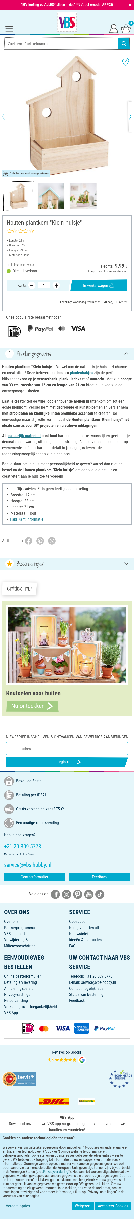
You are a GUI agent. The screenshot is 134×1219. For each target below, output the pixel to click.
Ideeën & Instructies (85, 939)
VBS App (11, 1012)
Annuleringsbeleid (19, 988)
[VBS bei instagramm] (66, 894)
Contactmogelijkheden (87, 988)
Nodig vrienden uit (84, 927)
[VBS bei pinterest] (78, 894)
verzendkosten (118, 271)
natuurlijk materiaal (24, 435)
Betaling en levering (20, 982)
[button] (7, 116)
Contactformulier (34, 877)
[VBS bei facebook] (55, 894)
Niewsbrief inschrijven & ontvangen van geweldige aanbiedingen (67, 737)
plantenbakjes (81, 372)
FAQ (72, 945)
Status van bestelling (86, 994)
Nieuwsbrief (78, 933)
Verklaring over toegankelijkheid (30, 1006)
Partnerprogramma (19, 927)
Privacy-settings (17, 994)
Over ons (11, 921)
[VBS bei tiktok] (100, 894)
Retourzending (16, 1000)
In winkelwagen (98, 285)
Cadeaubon (78, 921)
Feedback (99, 877)
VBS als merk (15, 933)
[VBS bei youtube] (89, 894)
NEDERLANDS (67, 1157)
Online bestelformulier (22, 976)
